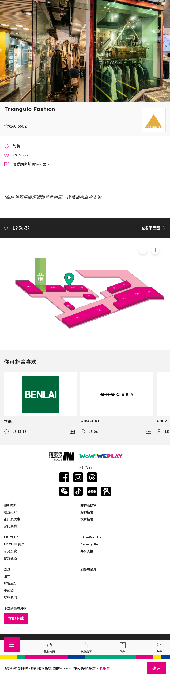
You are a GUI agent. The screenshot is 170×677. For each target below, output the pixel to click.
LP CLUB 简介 (14, 544)
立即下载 (16, 618)
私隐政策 (105, 668)
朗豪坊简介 (88, 569)
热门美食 (10, 526)
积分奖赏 (10, 551)
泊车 (7, 576)
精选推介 (10, 512)
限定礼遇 (10, 558)
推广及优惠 (12, 519)
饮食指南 (86, 519)
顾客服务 (10, 583)
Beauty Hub (90, 544)
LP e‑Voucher (91, 537)
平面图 (9, 590)
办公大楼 (86, 551)
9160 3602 (17, 126)
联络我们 (10, 597)
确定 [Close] (156, 668)
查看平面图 (153, 228)
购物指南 (86, 512)
